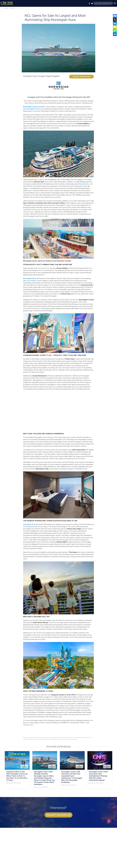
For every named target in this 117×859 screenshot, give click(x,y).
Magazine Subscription (103, 3)
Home (6, 8)
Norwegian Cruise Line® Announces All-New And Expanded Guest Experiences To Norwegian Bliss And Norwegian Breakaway (71, 777)
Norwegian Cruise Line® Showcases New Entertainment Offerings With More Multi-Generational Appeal (98, 776)
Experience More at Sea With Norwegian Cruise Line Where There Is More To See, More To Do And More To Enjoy (16, 776)
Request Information (81, 76)
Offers (12, 8)
